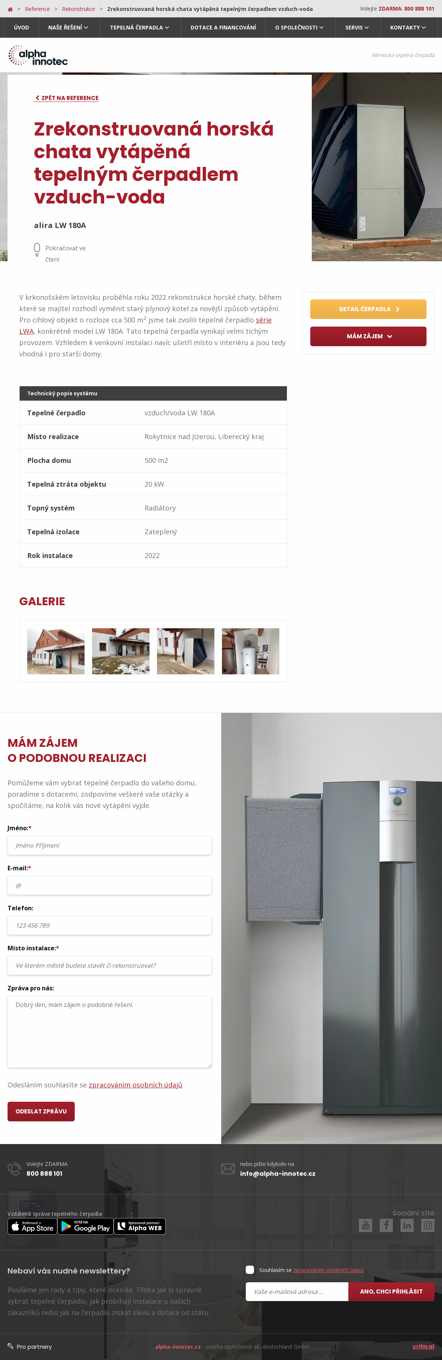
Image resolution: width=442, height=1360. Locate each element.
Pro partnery (30, 1347)
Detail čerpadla (369, 309)
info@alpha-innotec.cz (278, 1173)
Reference (37, 8)
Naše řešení (65, 27)
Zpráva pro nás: (110, 1026)
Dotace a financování (223, 27)
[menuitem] (21, 27)
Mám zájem (370, 336)
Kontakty (405, 27)
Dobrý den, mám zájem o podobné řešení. (110, 1032)
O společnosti (296, 27)
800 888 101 (44, 1173)
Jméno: (110, 839)
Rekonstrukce (78, 8)
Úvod (21, 27)
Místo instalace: (110, 959)
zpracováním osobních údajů (135, 1084)
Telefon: (110, 919)
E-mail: (110, 879)
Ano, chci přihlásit (391, 1291)
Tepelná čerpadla (136, 27)
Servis (354, 27)
